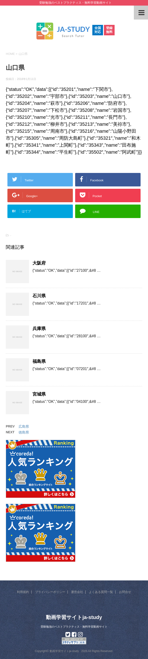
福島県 (39, 361)
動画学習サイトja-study (74, 617)
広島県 (24, 426)
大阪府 (39, 263)
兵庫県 (39, 328)
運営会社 (77, 592)
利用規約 (23, 592)
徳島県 (24, 432)
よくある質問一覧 (101, 592)
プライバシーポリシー (50, 592)
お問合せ (125, 592)
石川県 (39, 295)
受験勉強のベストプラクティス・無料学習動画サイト (74, 626)
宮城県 (39, 394)
